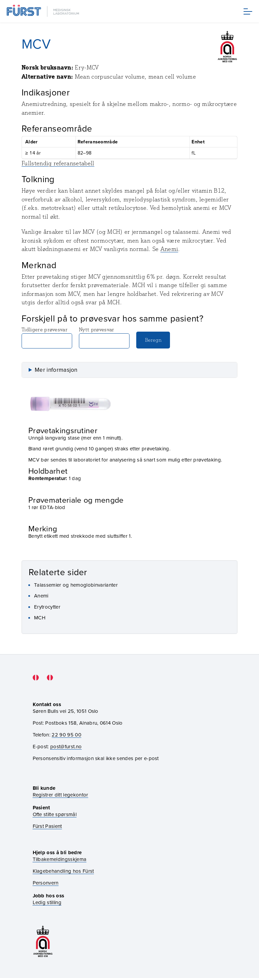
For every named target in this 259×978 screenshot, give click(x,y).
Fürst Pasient (47, 826)
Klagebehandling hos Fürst (63, 870)
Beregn (153, 340)
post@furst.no (66, 746)
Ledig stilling (47, 902)
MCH (40, 617)
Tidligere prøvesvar (47, 337)
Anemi (169, 249)
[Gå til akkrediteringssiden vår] (43, 941)
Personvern (46, 882)
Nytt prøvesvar (104, 337)
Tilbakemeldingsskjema (60, 859)
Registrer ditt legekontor (60, 794)
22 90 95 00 (66, 734)
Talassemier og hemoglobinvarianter (76, 584)
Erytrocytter (47, 606)
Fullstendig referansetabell (58, 163)
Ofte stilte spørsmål (55, 814)
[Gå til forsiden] (43, 11)
